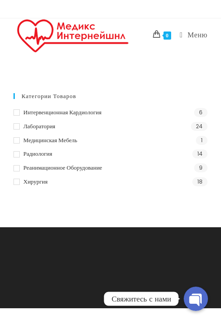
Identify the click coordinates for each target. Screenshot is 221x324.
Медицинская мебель (50, 140)
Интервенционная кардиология (62, 112)
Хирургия (35, 181)
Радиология (37, 153)
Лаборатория (39, 126)
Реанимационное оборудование (62, 167)
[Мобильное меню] (190, 35)
